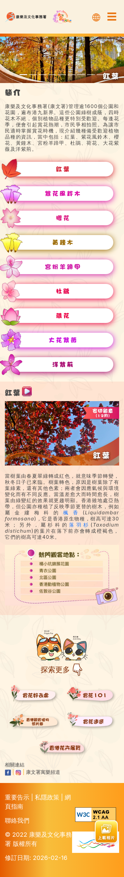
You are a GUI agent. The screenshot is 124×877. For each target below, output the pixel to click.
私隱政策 (48, 797)
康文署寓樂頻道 (43, 772)
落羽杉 (79, 525)
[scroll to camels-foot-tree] (62, 74)
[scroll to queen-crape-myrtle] (91, 74)
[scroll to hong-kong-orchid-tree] (101, 74)
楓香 (73, 512)
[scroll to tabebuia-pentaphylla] (33, 74)
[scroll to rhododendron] (72, 74)
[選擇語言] (96, 16)
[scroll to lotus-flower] (81, 74)
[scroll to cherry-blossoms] (43, 74)
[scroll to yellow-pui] (53, 74)
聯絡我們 (17, 820)
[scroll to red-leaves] (23, 74)
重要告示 (18, 797)
